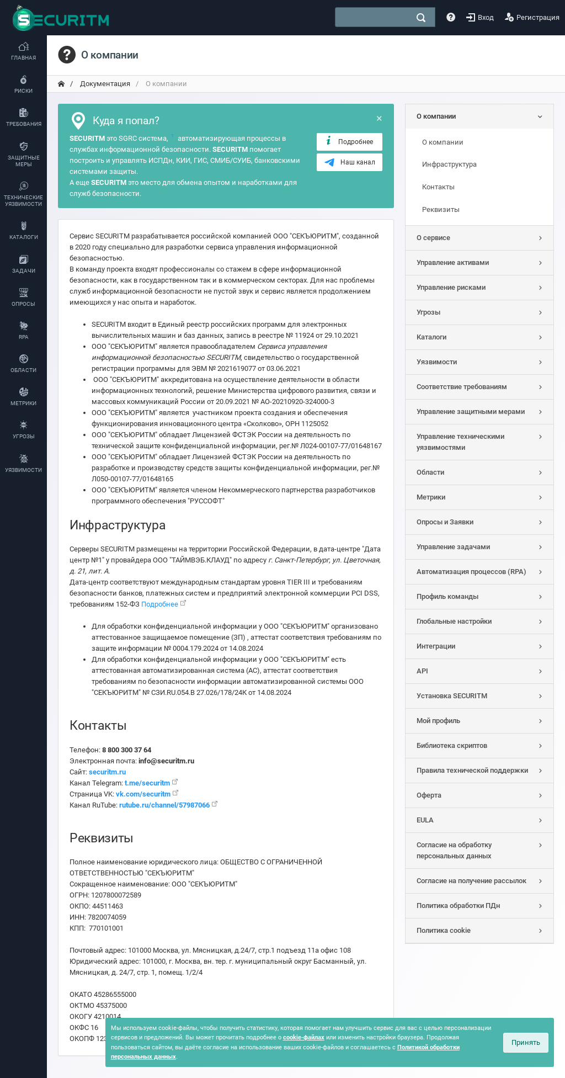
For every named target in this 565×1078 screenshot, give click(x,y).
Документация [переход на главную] (104, 83)
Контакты (438, 187)
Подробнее (348, 141)
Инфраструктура (449, 164)
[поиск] (421, 18)
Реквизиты (441, 209)
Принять (525, 1042)
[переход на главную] (61, 84)
